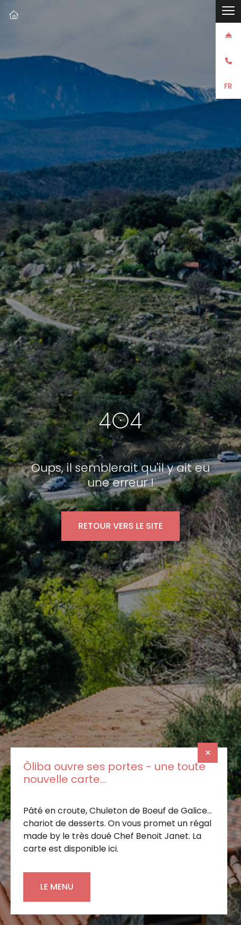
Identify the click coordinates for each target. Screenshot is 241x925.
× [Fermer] (208, 752)
